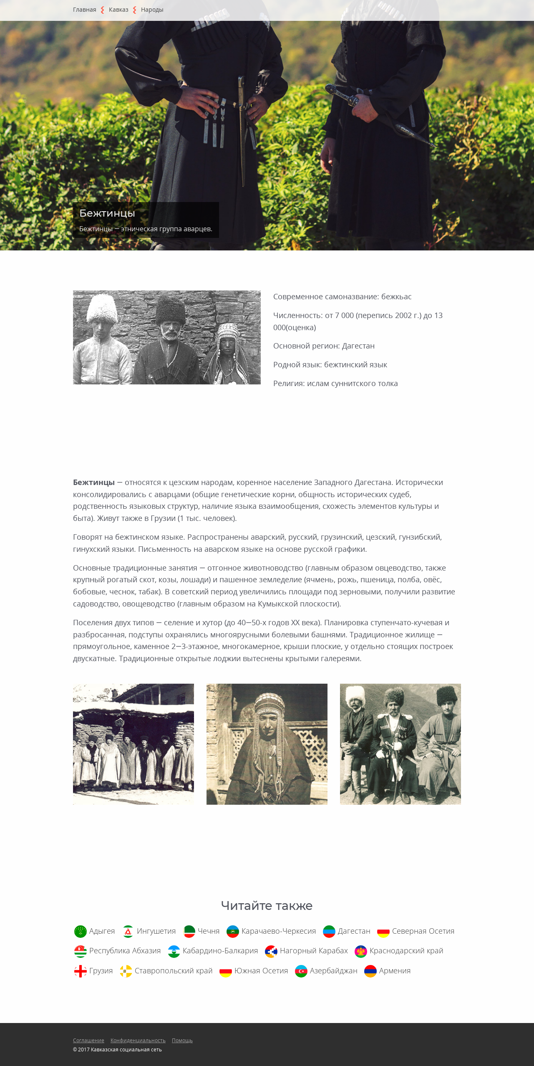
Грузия (101, 970)
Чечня (209, 931)
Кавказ (118, 9)
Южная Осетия (261, 970)
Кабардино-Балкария (220, 950)
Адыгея (102, 931)
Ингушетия (156, 931)
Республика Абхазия (125, 950)
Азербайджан (334, 970)
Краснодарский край (406, 950)
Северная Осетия (423, 931)
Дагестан (354, 931)
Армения (395, 970)
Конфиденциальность (138, 1040)
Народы (152, 9)
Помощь (182, 1040)
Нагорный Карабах (314, 950)
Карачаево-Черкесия (279, 931)
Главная (84, 9)
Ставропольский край (174, 970)
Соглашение (88, 1040)
